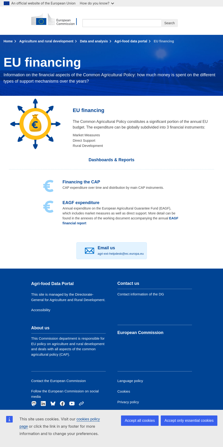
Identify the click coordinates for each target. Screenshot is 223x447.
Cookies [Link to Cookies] (123, 391)
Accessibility (41, 310)
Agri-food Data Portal (52, 283)
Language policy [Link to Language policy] (130, 381)
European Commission (140, 332)
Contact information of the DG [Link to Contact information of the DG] (140, 294)
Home (8, 41)
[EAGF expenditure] (48, 207)
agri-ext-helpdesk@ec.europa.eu (121, 253)
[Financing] (48, 186)
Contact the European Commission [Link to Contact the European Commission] (58, 381)
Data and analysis (94, 41)
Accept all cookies (140, 421)
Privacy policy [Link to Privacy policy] (128, 402)
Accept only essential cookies (189, 421)
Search (169, 23)
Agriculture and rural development (46, 41)
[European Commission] (57, 21)
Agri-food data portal (130, 41)
